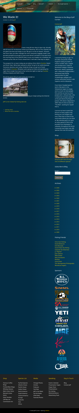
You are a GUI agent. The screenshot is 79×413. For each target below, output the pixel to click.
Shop (28, 4)
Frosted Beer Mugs (9, 387)
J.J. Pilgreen (58, 251)
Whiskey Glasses (8, 389)
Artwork (52, 4)
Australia (21, 400)
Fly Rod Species (23, 383)
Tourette (45, 71)
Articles (35, 385)
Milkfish (47, 410)
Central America (23, 395)
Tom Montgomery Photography (64, 263)
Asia (19, 402)
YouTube (36, 389)
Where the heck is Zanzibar (12, 111)
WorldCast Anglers (60, 265)
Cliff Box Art (6, 399)
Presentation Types (54, 385)
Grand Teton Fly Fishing (62, 248)
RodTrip (57, 259)
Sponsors (21, 8)
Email (57, 171)
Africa (20, 404)
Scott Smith (58, 261)
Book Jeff (43, 4)
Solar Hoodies (7, 397)
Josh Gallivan (59, 253)
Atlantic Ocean (22, 385)
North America (22, 391)
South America (22, 393)
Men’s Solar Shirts (8, 391)
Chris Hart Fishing (60, 242)
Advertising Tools (54, 395)
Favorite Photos (38, 397)
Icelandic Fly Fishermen (62, 250)
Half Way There (9, 109)
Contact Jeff (30, 8)
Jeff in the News (38, 391)
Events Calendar (54, 383)
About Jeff (21, 4)
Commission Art (8, 401)
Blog (34, 4)
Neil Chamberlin (60, 257)
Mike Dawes (58, 255)
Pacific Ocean (22, 387)
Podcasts (36, 387)
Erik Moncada (59, 246)
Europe (20, 397)
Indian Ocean (22, 389)
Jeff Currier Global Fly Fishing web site (14, 102)
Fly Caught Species (65, 4)
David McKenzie (60, 244)
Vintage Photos (38, 383)
